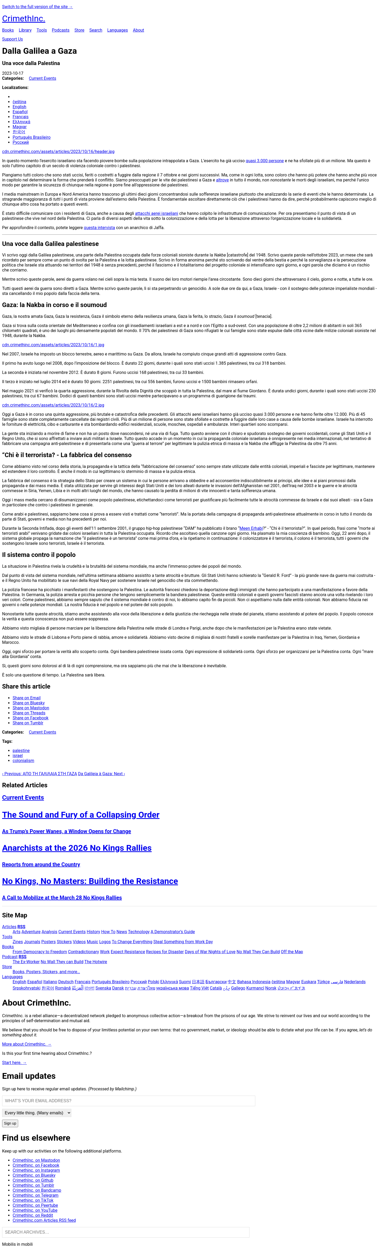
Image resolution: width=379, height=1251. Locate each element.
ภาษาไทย (146, 988)
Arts (17, 931)
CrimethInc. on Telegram (35, 1195)
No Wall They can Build (62, 961)
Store (79, 30)
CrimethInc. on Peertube (35, 1205)
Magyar (20, 126)
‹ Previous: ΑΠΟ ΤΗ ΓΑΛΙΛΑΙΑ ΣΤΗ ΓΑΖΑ (39, 773)
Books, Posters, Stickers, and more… (46, 971)
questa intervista (99, 227)
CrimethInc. (23, 18)
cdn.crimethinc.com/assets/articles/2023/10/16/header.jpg (58, 151)
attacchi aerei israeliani (156, 213)
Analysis (49, 931)
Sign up (10, 1123)
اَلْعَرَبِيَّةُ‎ (77, 988)
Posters (48, 941)
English (19, 106)
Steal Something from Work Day (183, 941)
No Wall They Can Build (258, 951)
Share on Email (27, 697)
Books (8, 30)
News (122, 931)
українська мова (172, 988)
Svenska (103, 988)
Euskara (308, 981)
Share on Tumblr (28, 722)
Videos (79, 941)
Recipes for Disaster (165, 951)
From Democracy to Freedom (40, 951)
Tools (42, 30)
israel (18, 755)
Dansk (118, 988)
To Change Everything (132, 941)
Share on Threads (29, 712)
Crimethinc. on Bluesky (34, 1175)
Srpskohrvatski (27, 988)
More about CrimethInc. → (27, 1044)
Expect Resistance (128, 951)
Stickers (64, 941)
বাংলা (89, 988)
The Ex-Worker (26, 961)
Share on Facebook (30, 717)
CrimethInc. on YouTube (35, 1210)
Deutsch (65, 981)
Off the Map (292, 951)
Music (92, 941)
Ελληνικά (21, 121)
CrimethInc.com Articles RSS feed (44, 1220)
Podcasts (60, 30)
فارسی (337, 981)
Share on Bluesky (29, 702)
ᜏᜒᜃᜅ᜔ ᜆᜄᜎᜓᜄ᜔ (291, 988)
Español (20, 111)
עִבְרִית (130, 988)
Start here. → (14, 1062)
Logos (105, 941)
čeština (19, 101)
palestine (21, 750)
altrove (222, 179)
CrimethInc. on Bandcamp (37, 1190)
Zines (18, 941)
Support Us (12, 39)
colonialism (23, 760)
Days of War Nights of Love (210, 951)
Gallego (238, 988)
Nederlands (355, 981)
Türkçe (323, 981)
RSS (21, 926)
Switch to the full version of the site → (37, 6)
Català (216, 988)
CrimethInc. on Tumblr (33, 1185)
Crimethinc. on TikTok (33, 1200)
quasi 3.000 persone (265, 160)
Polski (153, 981)
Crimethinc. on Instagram (36, 1170)
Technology (138, 931)
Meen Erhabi (251, 528)
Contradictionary (83, 951)
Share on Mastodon (31, 707)
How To (108, 931)
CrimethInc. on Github (33, 1180)
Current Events (42, 78)
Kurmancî (255, 988)
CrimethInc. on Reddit (33, 1215)
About (138, 30)
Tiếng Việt (199, 988)
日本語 (198, 981)
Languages (117, 30)
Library (25, 30)
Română (63, 988)
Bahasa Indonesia (254, 981)
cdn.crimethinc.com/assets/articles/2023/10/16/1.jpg (53, 344)
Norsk (270, 988)
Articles (9, 926)
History (93, 931)
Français (21, 116)
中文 (232, 981)
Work (105, 951)
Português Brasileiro (32, 137)
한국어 (19, 131)
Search (95, 30)
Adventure (31, 931)
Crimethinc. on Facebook (36, 1165)
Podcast (10, 956)
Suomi (185, 981)
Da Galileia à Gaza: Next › (101, 773)
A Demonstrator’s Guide (173, 931)
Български (216, 981)
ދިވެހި (226, 988)
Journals (32, 941)
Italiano (50, 981)
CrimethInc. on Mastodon (36, 1160)
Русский (21, 142)
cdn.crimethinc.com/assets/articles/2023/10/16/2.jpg (53, 405)
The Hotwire (95, 961)
